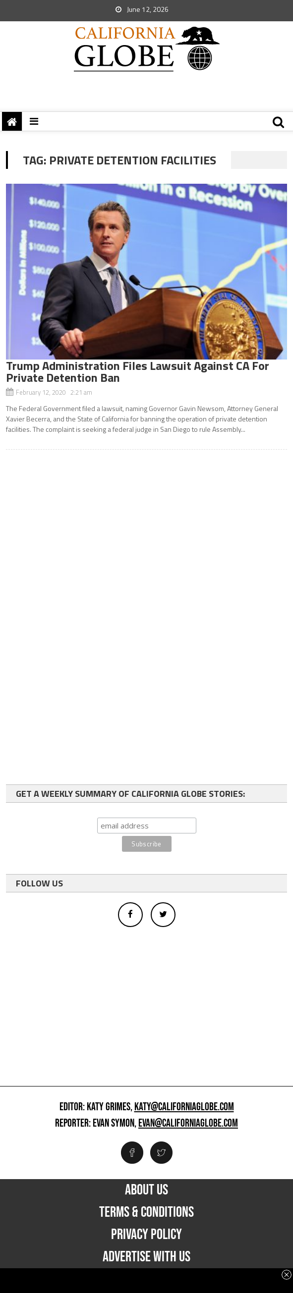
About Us (146, 1190)
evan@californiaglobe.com (188, 1124)
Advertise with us (146, 1257)
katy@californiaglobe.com (184, 1107)
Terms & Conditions (146, 1212)
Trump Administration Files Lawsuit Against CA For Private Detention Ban (137, 371)
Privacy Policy (146, 1234)
